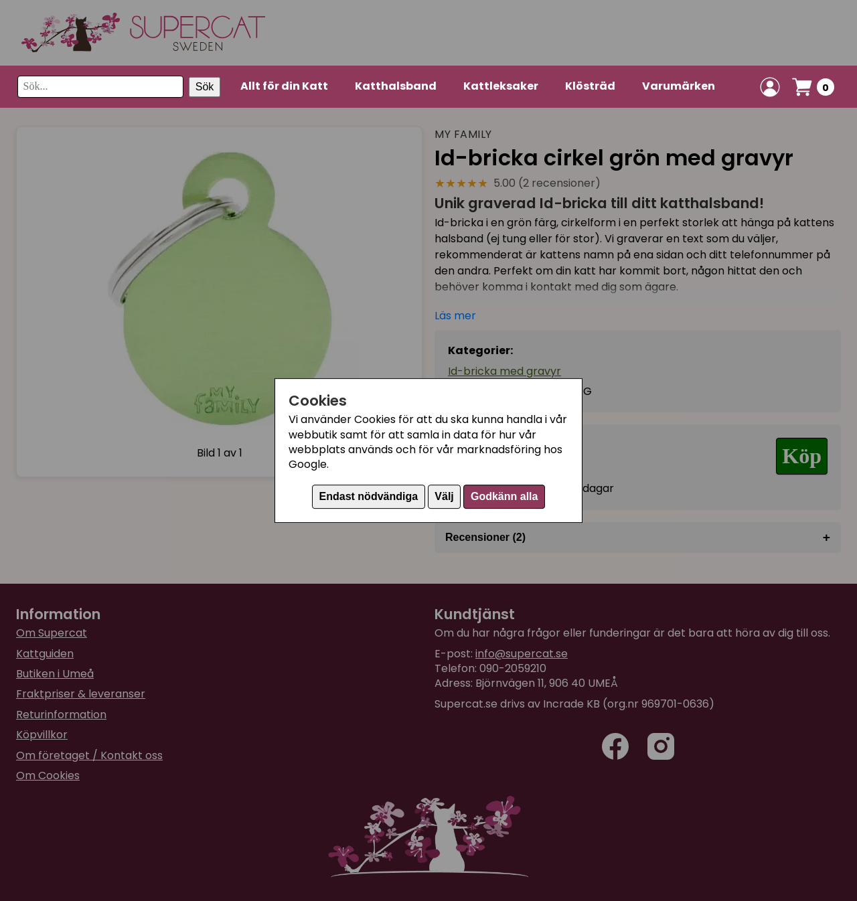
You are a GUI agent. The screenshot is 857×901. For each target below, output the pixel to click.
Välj (444, 496)
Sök (205, 86)
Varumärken (678, 86)
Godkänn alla (504, 496)
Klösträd (590, 86)
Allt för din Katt (284, 86)
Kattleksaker (500, 86)
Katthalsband (396, 86)
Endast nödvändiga (368, 496)
